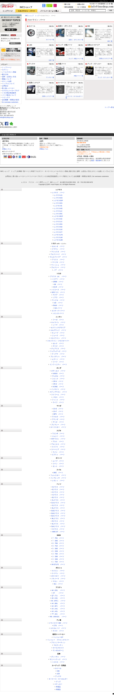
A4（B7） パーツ (58, 606)
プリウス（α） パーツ (58, 276)
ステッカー (58, 684)
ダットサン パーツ (58, 657)
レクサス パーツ (58, 192)
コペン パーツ (58, 463)
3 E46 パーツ (58, 559)
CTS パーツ (58, 625)
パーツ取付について (9, 95)
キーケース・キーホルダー (67, 83)
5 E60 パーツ (58, 548)
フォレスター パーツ (58, 475)
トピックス (6, 97)
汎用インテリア (34, 83)
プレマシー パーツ (58, 425)
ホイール (32, 26)
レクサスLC (58, 211)
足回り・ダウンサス (65, 26)
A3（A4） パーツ (58, 609)
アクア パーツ (58, 295)
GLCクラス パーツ (58, 516)
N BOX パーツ (58, 373)
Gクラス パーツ (58, 505)
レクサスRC (58, 214)
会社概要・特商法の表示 (10, 100)
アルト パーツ (58, 441)
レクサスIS (58, 206)
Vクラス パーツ (58, 529)
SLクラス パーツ (58, 524)
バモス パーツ (58, 397)
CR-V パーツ (58, 381)
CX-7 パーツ (58, 411)
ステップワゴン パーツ (58, 392)
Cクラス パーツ (58, 492)
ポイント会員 (6, 81)
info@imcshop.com (6, 117)
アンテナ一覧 (50, 77)
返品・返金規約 (96, 160)
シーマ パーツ (58, 325)
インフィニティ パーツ (58, 364)
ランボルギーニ (58, 650)
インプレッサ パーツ (58, 478)
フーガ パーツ (58, 320)
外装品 (58, 687)
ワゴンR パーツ (58, 433)
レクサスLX (58, 221)
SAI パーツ (58, 308)
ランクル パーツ (58, 300)
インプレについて (8, 83)
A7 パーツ (58, 593)
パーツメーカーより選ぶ (49, 11)
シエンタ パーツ (58, 313)
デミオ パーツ (58, 422)
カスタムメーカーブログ (10, 90)
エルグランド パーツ (58, 330)
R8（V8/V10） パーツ (58, 617)
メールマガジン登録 (9, 72)
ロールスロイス (58, 648)
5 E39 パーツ (58, 551)
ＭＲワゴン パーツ (58, 439)
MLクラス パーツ (58, 518)
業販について (6, 79)
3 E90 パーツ (58, 556)
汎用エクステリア (93, 45)
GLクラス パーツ (58, 508)
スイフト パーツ (58, 447)
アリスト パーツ (58, 259)
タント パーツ (58, 466)
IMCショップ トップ (32, 15)
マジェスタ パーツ (58, 252)
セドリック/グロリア (58, 327)
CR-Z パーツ (58, 384)
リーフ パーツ (58, 362)
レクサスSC (58, 219)
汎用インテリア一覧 (48, 96)
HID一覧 (109, 41)
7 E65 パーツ (58, 541)
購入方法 (5, 74)
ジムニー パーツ (58, 436)
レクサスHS (58, 208)
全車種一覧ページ (23, 171)
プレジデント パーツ (58, 356)
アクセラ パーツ (58, 417)
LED (30, 45)
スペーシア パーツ (58, 449)
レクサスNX (58, 227)
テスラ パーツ (58, 631)
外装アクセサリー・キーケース (42, 171)
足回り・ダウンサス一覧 (76, 39)
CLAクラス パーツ (58, 503)
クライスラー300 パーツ (58, 623)
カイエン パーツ (58, 571)
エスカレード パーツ (58, 628)
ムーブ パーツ (58, 461)
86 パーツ (58, 284)
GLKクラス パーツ (58, 513)
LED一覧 (51, 60)
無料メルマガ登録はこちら (10, 59)
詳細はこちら (6, 149)
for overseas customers (10, 102)
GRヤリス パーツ (58, 292)
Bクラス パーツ (58, 497)
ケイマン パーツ (58, 573)
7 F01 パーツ (58, 538)
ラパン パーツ (58, 452)
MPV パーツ (58, 414)
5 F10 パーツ (58, 546)
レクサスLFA (58, 235)
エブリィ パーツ (58, 454)
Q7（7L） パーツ (58, 595)
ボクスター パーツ (58, 576)
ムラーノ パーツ (58, 359)
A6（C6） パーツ (58, 598)
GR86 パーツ (58, 282)
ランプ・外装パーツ (65, 45)
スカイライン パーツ (26, 11)
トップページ (8, 11)
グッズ (58, 681)
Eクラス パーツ (58, 489)
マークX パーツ (58, 262)
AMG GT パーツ (58, 532)
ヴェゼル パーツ (58, 376)
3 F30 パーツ (58, 554)
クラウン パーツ (58, 249)
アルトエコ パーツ (58, 444)
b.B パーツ (58, 303)
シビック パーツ (58, 379)
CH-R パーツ (58, 287)
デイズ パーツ (58, 346)
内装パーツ (62, 64)
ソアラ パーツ (58, 297)
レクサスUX (58, 229)
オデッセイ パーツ (58, 371)
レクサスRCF (58, 216)
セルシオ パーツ (58, 246)
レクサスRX (58, 224)
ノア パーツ (58, 270)
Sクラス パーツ (58, 487)
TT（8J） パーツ (58, 614)
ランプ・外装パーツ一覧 (76, 58)
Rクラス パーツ (58, 521)
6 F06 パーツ (58, 543)
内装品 (58, 689)
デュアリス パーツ (58, 348)
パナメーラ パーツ (58, 579)
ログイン (5, 70)
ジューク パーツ (58, 335)
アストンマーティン (58, 642)
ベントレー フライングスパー (58, 640)
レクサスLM (58, 237)
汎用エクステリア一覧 (105, 58)
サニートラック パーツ (58, 659)
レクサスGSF (58, 200)
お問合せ (5, 86)
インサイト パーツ (58, 389)
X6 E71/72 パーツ (58, 564)
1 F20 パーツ (58, 562)
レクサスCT (58, 232)
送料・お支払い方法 (9, 77)
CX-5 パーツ (58, 409)
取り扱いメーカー (8, 88)
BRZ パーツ (58, 473)
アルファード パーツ (58, 254)
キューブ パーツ (58, 333)
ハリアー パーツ (58, 279)
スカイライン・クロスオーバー (58, 341)
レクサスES (58, 203)
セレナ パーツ (58, 343)
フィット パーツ (58, 400)
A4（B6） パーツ (58, 603)
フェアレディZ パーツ (58, 351)
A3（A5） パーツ (58, 611)
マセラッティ (58, 645)
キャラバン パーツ (58, 322)
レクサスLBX (58, 240)
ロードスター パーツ (58, 427)
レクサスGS (58, 198)
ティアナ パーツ (58, 354)
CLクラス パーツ (58, 500)
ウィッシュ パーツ (58, 265)
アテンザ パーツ (58, 419)
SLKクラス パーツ (58, 526)
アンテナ (32, 64)
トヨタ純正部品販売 (9, 93)
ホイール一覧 (50, 39)
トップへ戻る (109, 107)
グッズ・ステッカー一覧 (105, 77)
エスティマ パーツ (58, 311)
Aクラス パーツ (58, 495)
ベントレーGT (58, 637)
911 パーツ (58, 584)
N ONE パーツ (58, 387)
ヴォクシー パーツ (58, 267)
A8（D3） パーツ (58, 590)
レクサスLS (58, 195)
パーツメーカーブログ (34, 176)
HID (88, 26)
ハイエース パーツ (58, 290)
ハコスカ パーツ (58, 662)
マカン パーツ (58, 581)
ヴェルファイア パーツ (58, 257)
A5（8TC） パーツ (58, 601)
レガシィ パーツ (58, 480)
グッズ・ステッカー (94, 64)
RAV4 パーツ (58, 305)
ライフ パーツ (58, 402)
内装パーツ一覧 (78, 76)
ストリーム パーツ (58, 394)
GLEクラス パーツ (58, 511)
